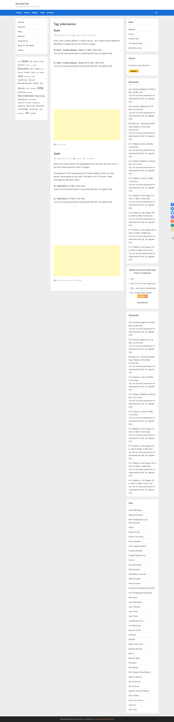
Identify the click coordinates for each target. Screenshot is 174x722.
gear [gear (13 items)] (42, 69)
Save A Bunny (135, 682)
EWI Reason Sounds (137, 574)
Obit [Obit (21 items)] (41, 83)
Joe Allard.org (135, 626)
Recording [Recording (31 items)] (40, 96)
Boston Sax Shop (136, 537)
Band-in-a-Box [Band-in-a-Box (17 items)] (38, 61)
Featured (21, 27)
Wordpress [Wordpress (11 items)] (21, 113)
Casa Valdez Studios (137, 546)
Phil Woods (133, 668)
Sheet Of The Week (74, 280)
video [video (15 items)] (41, 109)
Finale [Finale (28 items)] (37, 69)
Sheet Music (61, 144)
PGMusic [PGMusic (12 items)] (33, 88)
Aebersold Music (136, 515)
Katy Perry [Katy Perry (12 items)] (27, 76)
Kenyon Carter (135, 630)
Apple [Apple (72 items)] (25, 61)
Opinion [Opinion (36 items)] (21, 88)
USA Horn (133, 710)
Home (26, 13)
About (19, 13)
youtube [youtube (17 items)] (33, 113)
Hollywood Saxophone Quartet (142, 588)
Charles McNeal (135, 551)
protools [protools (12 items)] (29, 92)
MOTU (131, 654)
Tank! (57, 153)
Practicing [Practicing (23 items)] (22, 92)
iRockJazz (133, 597)
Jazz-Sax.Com (22, 3)
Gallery (35, 13)
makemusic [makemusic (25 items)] (22, 80)
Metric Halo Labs (136, 644)
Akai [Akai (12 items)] (19, 61)
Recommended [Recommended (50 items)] (26, 95)
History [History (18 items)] (20, 72)
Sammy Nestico (135, 677)
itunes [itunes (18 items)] (42, 72)
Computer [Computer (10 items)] (34, 65)
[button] (172, 204)
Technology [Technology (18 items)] (33, 109)
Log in (131, 34)
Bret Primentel (134, 541)
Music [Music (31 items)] (36, 83)
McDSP (132, 640)
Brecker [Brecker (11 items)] (28, 65)
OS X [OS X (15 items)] (28, 88)
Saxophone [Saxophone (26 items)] (23, 99)
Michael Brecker (135, 649)
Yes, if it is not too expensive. (143, 283)
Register (132, 29)
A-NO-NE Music (135, 510)
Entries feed (134, 39)
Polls (43, 13)
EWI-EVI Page (134, 579)
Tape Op (132, 705)
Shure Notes (134, 696)
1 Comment (90, 158)
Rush (57, 30)
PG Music (133, 663)
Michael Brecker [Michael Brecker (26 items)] (25, 83)
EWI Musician (134, 569)
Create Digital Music (137, 555)
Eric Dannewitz (135, 565)
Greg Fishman (135, 584)
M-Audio (132, 635)
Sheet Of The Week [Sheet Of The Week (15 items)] (24, 103)
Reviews (21, 36)
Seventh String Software (139, 691)
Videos (21, 50)
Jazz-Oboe (133, 616)
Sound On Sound (136, 700)
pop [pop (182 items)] (41, 88)
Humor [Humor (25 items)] (27, 72)
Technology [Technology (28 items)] (23, 109)
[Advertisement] (87, 124)
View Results (142, 302)
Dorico (131, 560)
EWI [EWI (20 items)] (31, 69)
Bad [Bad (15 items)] (31, 61)
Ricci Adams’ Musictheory (140, 672)
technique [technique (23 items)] (40, 106)
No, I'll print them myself (141, 293)
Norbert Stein (134, 658)
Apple (131, 527)
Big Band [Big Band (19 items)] (21, 65)
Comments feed (135, 43)
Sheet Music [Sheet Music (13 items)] (33, 99)
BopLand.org (134, 532)
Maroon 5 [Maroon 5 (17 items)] (32, 80)
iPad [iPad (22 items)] (33, 72)
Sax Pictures (134, 686)
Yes (132, 279)
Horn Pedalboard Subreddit (140, 593)
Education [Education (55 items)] (23, 68)
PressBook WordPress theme (104, 719)
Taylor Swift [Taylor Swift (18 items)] (30, 106)
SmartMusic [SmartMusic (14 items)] (36, 103)
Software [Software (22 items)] (21, 106)
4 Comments (91, 35)
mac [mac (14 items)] (33, 76)
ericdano (78, 35)
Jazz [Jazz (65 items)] (20, 76)
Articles (50, 13)
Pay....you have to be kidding (143, 288)
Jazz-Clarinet (134, 607)
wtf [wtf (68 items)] (27, 112)
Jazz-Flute (133, 612)
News (20, 31)
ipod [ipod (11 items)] (37, 72)
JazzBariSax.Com (136, 621)
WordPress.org (135, 48)
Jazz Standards (135, 602)
